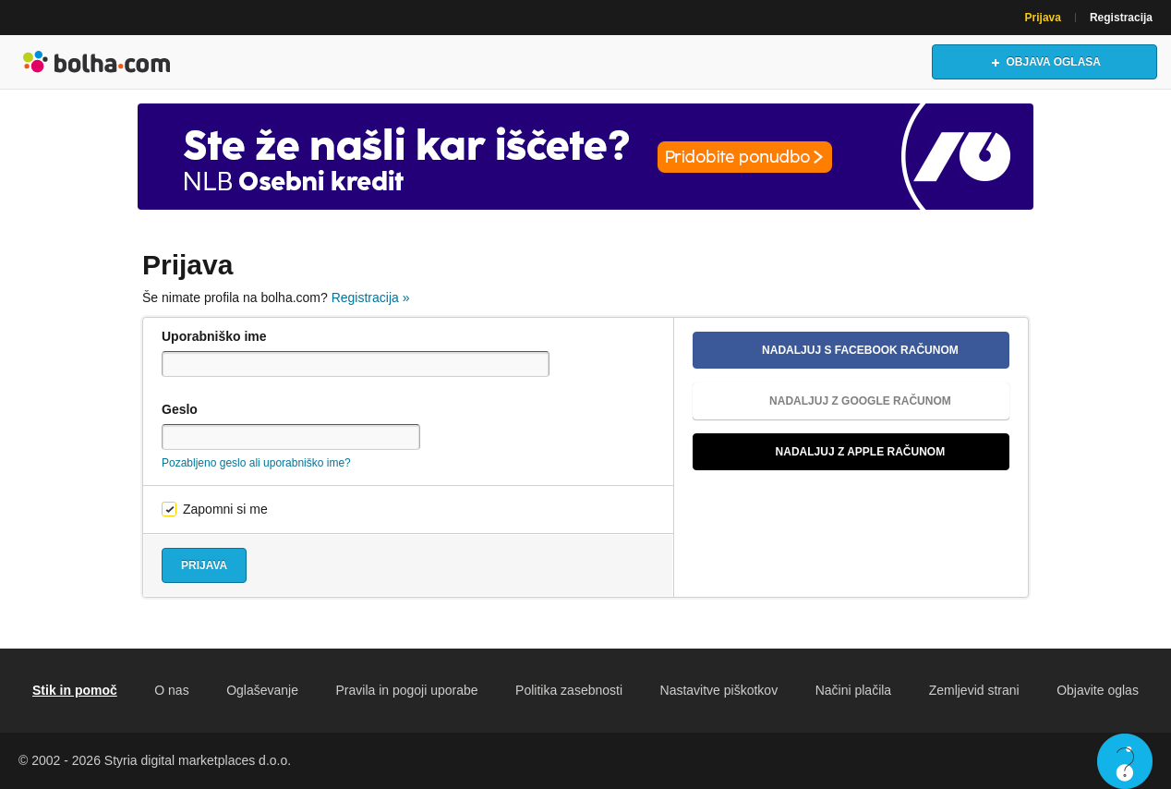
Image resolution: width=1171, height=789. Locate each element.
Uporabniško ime (214, 336)
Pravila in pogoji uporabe (406, 690)
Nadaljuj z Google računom (829, 401)
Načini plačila (853, 690)
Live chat (1125, 761)
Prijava (1043, 17)
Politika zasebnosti (568, 690)
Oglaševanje (262, 690)
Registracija (1121, 17)
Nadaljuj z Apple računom (826, 452)
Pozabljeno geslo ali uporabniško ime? (256, 462)
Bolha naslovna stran (97, 62)
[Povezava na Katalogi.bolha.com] (585, 156)
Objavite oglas (1097, 690)
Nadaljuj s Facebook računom (833, 350)
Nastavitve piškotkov (719, 690)
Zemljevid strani (974, 690)
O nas (171, 690)
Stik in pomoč (74, 690)
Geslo (180, 409)
